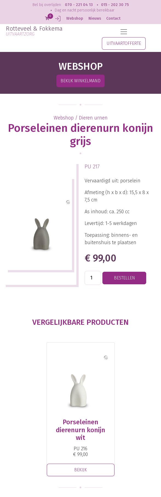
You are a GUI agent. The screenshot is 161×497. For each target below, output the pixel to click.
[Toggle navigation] (123, 31)
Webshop (74, 18)
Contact (113, 18)
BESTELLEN (124, 277)
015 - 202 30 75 (115, 4)
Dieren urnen (93, 118)
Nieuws (94, 18)
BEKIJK (80, 469)
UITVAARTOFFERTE (124, 43)
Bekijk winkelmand (80, 80)
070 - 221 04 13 (79, 4)
